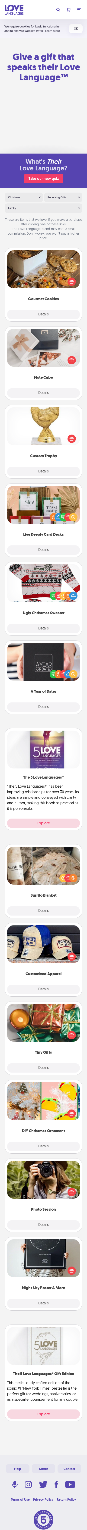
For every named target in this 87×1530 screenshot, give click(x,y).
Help (17, 1469)
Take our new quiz (44, 178)
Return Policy (66, 1499)
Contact (69, 1469)
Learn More (52, 31)
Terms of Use (20, 1499)
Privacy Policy (43, 1499)
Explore (43, 823)
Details (43, 314)
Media (43, 1469)
